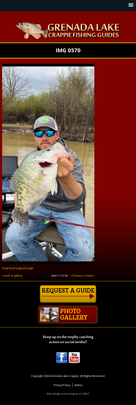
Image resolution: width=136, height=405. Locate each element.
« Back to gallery (12, 275)
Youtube (74, 358)
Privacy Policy (62, 385)
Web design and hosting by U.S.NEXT (68, 393)
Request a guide (68, 290)
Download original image (17, 268)
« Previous (77, 275)
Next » (90, 275)
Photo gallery (63, 314)
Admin (78, 385)
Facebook (61, 358)
